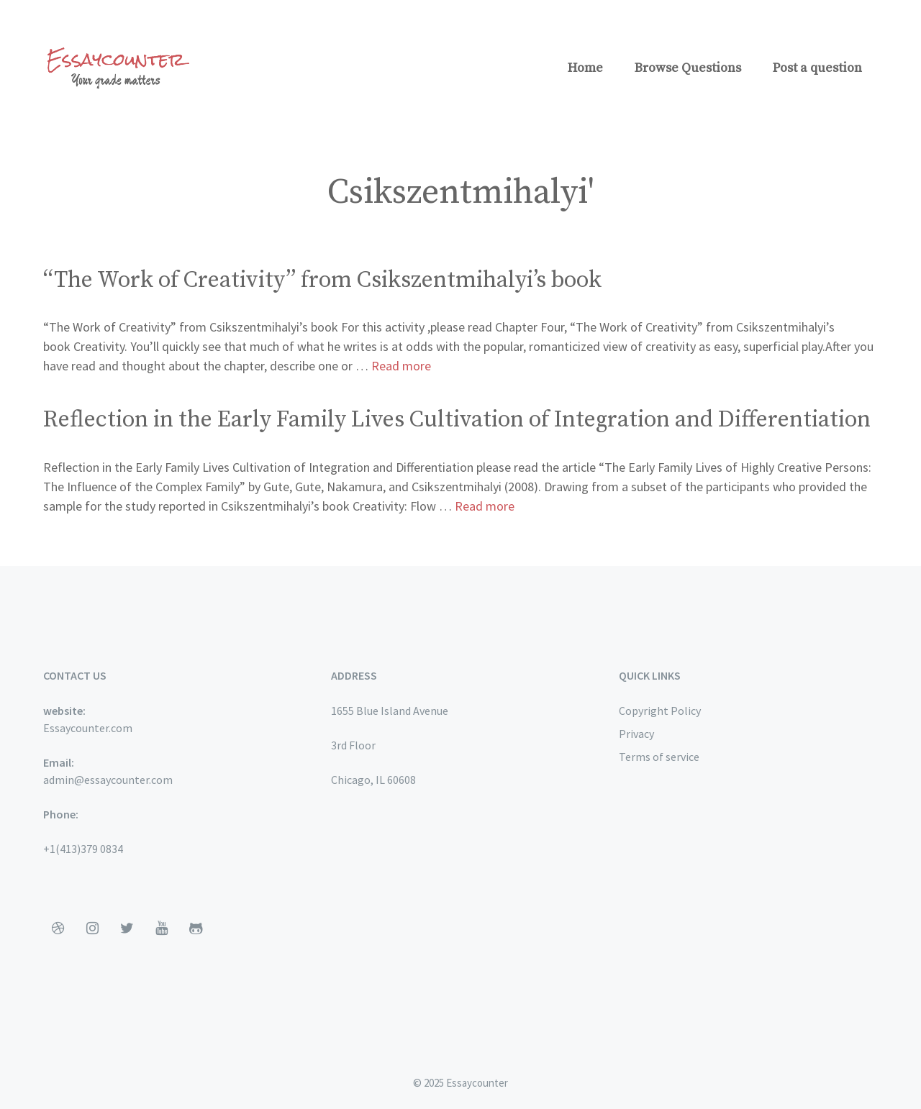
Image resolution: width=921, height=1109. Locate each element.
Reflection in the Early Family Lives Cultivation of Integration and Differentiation (457, 420)
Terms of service (659, 756)
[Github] (195, 928)
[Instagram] (92, 928)
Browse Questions (688, 68)
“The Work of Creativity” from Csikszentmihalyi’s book (322, 280)
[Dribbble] (57, 928)
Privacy (636, 733)
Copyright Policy (660, 710)
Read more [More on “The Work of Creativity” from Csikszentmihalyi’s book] (401, 365)
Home (585, 68)
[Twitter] (126, 928)
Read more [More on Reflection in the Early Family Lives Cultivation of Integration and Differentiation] (484, 506)
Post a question (817, 68)
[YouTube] (161, 928)
